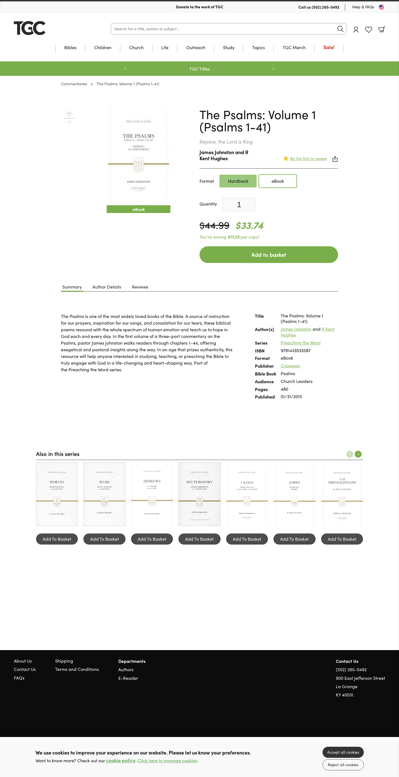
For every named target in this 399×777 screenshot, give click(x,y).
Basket (381, 29)
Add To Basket (57, 539)
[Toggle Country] (381, 7)
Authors (126, 669)
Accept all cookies (343, 752)
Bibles (70, 47)
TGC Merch (294, 47)
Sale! (329, 48)
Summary (72, 287)
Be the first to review (308, 158)
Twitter (362, 721)
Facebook (372, 722)
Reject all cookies (343, 764)
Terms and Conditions (77, 669)
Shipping (64, 661)
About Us (23, 661)
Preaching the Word (301, 342)
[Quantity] (239, 205)
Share (335, 159)
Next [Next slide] (273, 68)
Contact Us (25, 669)
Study (228, 47)
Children (102, 47)
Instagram (382, 721)
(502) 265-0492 (325, 7)
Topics (258, 47)
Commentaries (74, 83)
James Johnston (217, 152)
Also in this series (58, 453)
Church (136, 47)
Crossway (290, 366)
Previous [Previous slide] (125, 68)
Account (356, 29)
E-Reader (128, 678)
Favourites (368, 30)
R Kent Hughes (224, 155)
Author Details (107, 287)
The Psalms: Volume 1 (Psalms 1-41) (128, 83)
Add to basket (268, 254)
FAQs (19, 678)
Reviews (140, 287)
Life (164, 47)
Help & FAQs (363, 6)
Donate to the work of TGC (199, 6)
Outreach (195, 47)
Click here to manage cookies (167, 760)
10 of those (48, 28)
